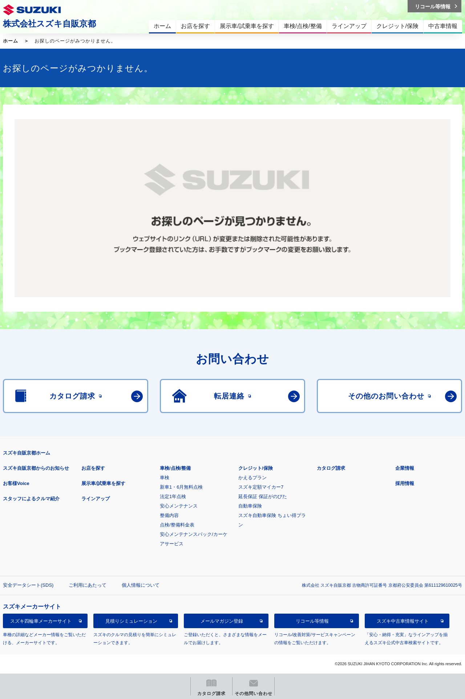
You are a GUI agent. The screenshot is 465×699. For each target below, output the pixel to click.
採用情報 (404, 483)
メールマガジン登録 (222, 621)
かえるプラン (252, 477)
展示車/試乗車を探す (103, 483)
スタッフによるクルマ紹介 (31, 498)
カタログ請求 (331, 468)
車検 (164, 477)
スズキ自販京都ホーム (26, 453)
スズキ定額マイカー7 (260, 487)
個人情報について (140, 585)
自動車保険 (250, 506)
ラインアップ (95, 498)
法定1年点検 (173, 496)
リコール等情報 (312, 621)
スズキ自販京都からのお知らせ (36, 468)
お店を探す (93, 468)
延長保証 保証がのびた (262, 496)
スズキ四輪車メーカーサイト (41, 621)
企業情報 (404, 468)
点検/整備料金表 (177, 525)
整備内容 (169, 515)
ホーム (10, 41)
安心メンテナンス (179, 506)
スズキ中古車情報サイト (403, 621)
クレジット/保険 (255, 468)
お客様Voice (16, 483)
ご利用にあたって (87, 585)
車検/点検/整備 (175, 468)
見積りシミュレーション (131, 621)
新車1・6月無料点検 (181, 487)
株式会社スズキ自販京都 (49, 23)
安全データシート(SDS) (28, 585)
